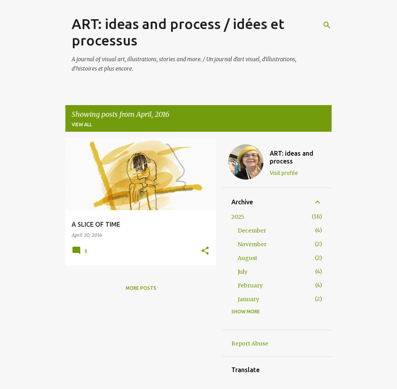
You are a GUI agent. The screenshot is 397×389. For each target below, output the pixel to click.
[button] (205, 251)
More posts (141, 288)
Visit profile (284, 173)
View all (82, 124)
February (250, 285)
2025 (237, 216)
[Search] (327, 25)
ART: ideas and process (291, 157)
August (247, 258)
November (252, 244)
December (252, 230)
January (248, 299)
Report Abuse (249, 343)
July (242, 271)
